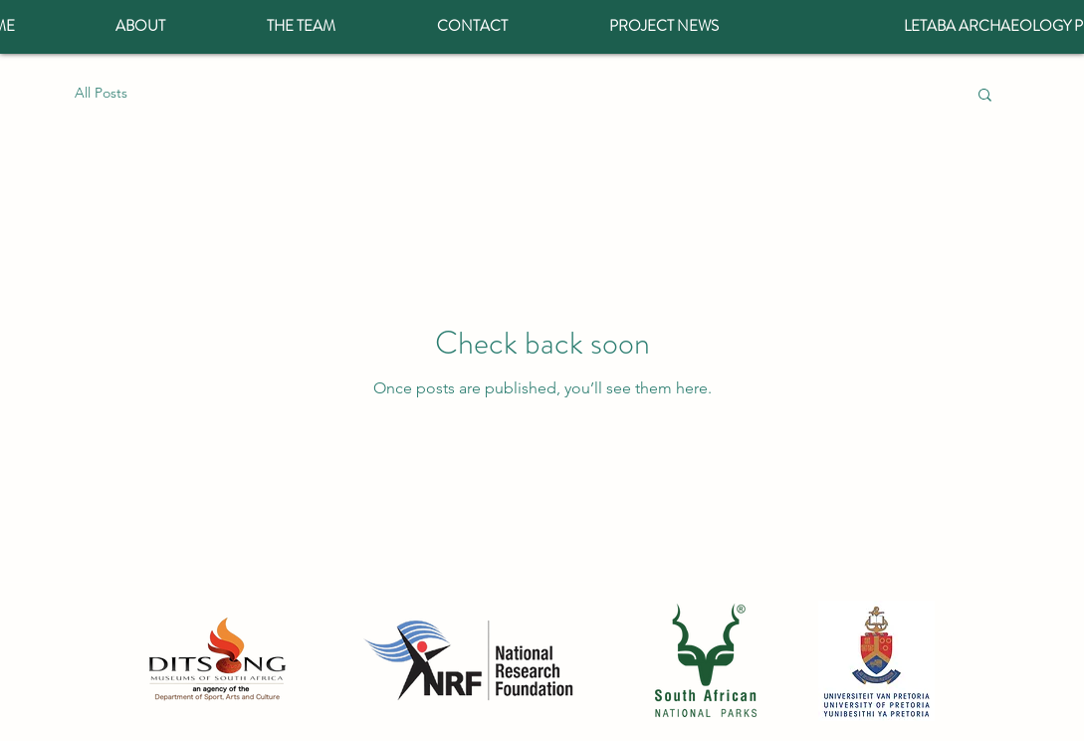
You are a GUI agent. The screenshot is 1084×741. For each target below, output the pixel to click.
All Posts (101, 93)
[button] (985, 96)
